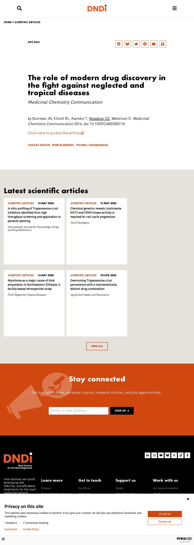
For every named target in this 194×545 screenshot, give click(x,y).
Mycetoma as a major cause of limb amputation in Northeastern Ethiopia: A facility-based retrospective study (158, 213)
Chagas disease (39, 145)
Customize (11, 529)
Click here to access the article (54, 133)
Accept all (165, 513)
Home (8, 22)
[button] (118, 44)
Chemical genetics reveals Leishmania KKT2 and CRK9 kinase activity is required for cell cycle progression (95, 213)
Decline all (165, 521)
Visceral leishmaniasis (92, 145)
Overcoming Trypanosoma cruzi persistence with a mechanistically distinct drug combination (31, 285)
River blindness (63, 145)
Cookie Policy (31, 529)
